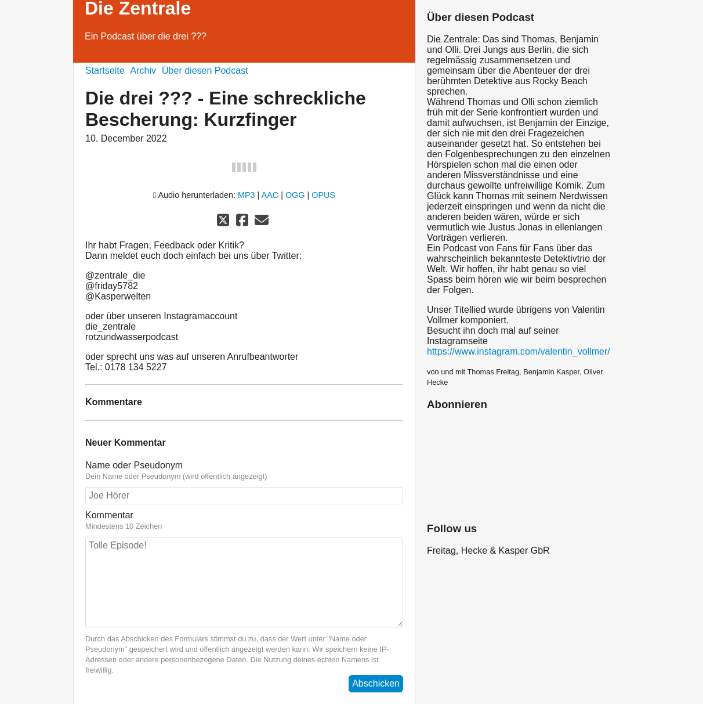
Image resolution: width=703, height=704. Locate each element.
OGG (295, 195)
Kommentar (244, 520)
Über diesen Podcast (205, 70)
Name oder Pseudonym (244, 470)
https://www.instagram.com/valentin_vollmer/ (518, 351)
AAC (270, 195)
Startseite (105, 70)
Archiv (143, 70)
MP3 (246, 195)
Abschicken (376, 683)
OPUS (323, 195)
